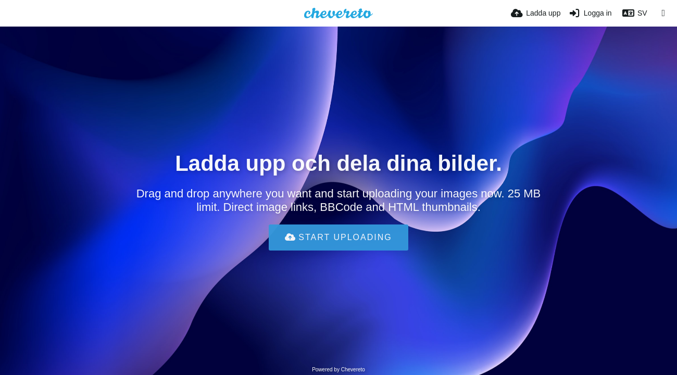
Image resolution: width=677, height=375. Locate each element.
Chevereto (353, 369)
